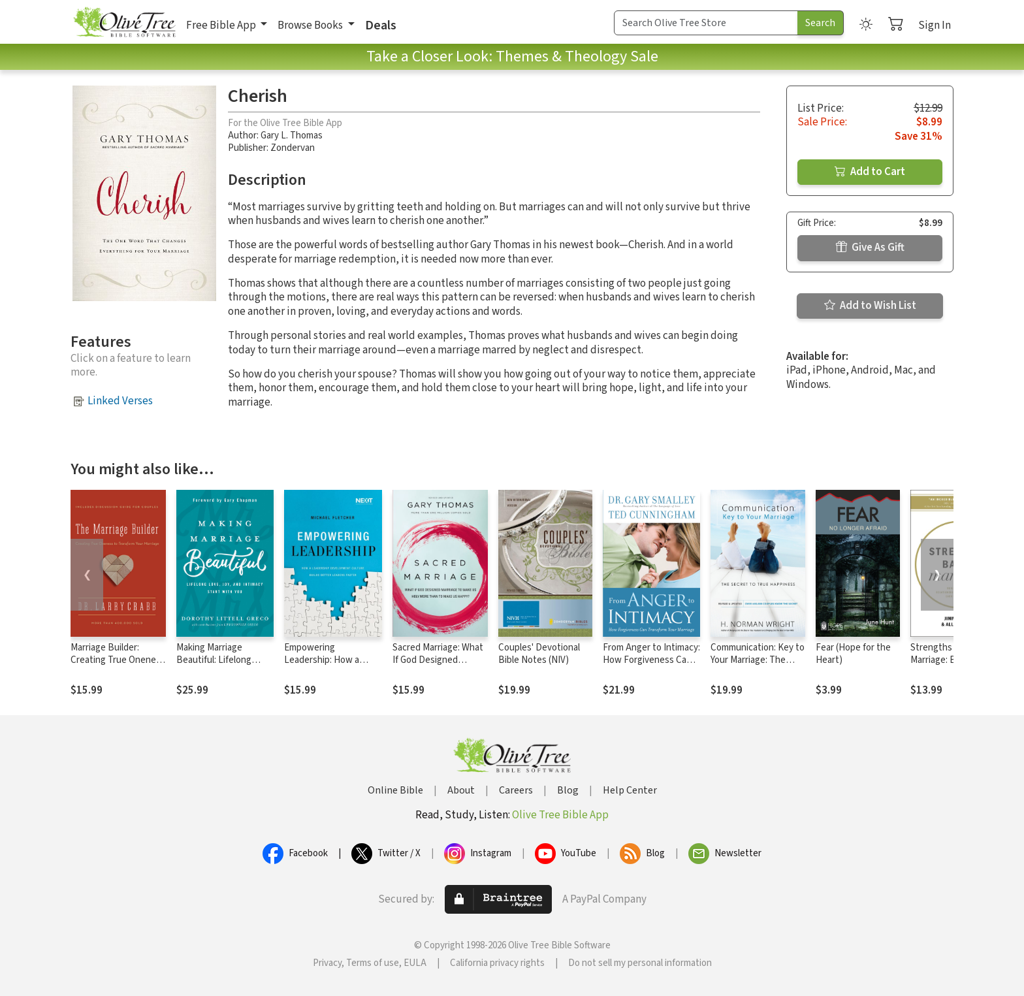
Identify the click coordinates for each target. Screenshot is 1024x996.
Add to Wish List (870, 305)
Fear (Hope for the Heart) (853, 654)
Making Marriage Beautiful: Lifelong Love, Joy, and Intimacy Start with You (223, 666)
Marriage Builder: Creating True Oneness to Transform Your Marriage (118, 666)
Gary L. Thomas (292, 135)
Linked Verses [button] (120, 401)
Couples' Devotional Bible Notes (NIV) (539, 654)
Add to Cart (870, 172)
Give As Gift (870, 247)
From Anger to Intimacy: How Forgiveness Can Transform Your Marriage (651, 666)
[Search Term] (706, 22)
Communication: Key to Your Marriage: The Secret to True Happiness (758, 666)
